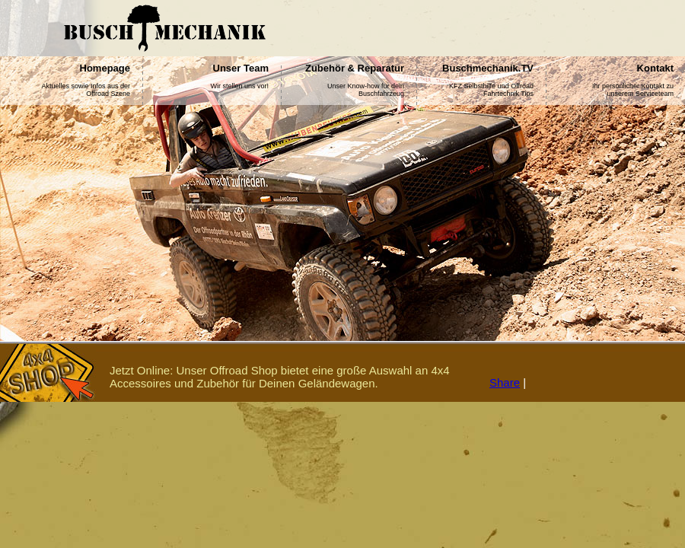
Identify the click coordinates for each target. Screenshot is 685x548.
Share (504, 382)
